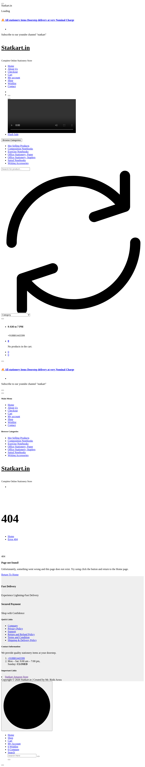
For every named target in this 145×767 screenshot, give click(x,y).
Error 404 (13, 539)
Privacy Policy (15, 628)
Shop (10, 80)
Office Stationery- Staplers (21, 157)
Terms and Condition (19, 637)
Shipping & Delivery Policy (22, 640)
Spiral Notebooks (17, 160)
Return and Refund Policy (21, 634)
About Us (13, 69)
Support (12, 631)
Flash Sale (13, 134)
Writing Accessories (18, 163)
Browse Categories (12, 140)
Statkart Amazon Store (16, 676)
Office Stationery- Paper (20, 154)
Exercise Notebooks (18, 151)
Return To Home (10, 574)
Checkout (13, 71)
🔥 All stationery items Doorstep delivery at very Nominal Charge (37, 20)
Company (13, 625)
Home (11, 66)
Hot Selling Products (18, 145)
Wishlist (12, 83)
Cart (10, 74)
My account (14, 77)
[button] (2, 765)
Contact (12, 86)
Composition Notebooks (20, 148)
